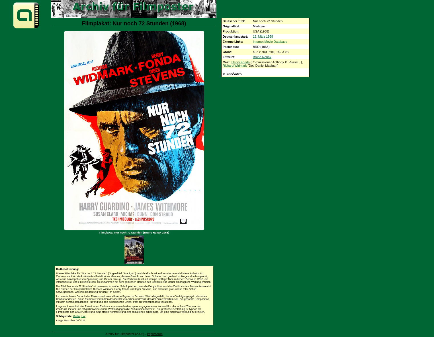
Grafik (76, 316)
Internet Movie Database (270, 41)
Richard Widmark (235, 65)
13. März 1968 (263, 36)
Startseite (72, 15)
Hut (83, 316)
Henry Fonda (241, 62)
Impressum (155, 334)
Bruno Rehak (262, 57)
